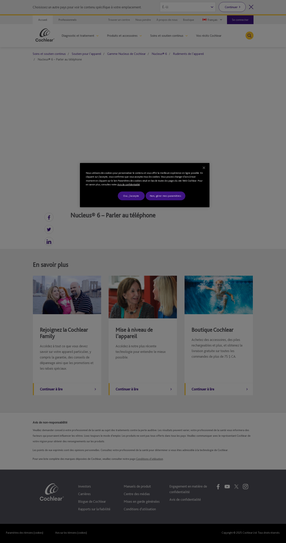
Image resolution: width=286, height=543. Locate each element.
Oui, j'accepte (131, 195)
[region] (144, 185)
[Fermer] (204, 167)
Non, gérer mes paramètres (165, 195)
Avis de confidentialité (128, 184)
